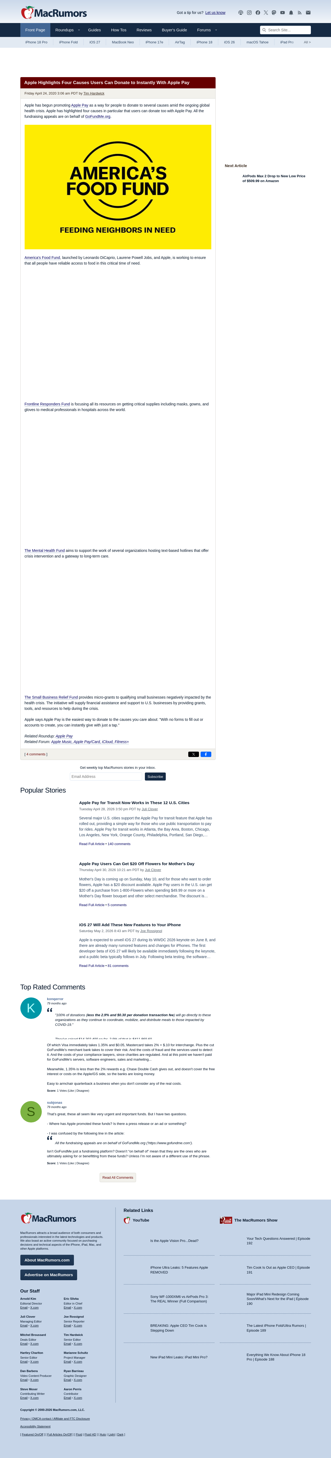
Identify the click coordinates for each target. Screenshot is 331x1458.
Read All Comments (118, 1178)
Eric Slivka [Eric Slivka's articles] (71, 1297)
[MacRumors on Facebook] (258, 13)
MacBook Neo (123, 42)
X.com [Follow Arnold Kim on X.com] (34, 1306)
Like (71, 1090)
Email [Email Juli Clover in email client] (24, 1324)
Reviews (144, 30)
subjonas (54, 1103)
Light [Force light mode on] (111, 1434)
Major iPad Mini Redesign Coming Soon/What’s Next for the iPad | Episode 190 (278, 1297)
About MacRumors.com (47, 1258)
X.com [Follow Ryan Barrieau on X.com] (78, 1378)
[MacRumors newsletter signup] (308, 13)
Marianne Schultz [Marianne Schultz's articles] (76, 1351)
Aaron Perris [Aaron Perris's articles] (72, 1387)
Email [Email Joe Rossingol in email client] (67, 1324)
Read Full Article (92, 844)
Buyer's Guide (174, 30)
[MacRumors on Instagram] (249, 13)
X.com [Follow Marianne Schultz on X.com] (78, 1360)
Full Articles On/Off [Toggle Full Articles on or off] (59, 1434)
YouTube (141, 1218)
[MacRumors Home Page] (53, 13)
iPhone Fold (68, 42)
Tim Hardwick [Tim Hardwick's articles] (73, 1333)
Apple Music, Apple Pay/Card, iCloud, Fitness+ (90, 742)
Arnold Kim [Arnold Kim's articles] (28, 1297)
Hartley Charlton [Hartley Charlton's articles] (31, 1351)
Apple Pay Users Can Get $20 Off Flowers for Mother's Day (142, 863)
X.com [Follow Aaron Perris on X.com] (78, 1396)
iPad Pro (287, 42)
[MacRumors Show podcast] (240, 13)
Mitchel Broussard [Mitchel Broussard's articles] (33, 1333)
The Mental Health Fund (45, 550)
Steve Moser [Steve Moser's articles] (29, 1387)
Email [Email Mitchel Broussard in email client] (24, 1342)
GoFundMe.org (97, 116)
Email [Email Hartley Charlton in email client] (24, 1360)
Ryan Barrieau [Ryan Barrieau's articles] (74, 1369)
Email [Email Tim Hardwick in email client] (67, 1342)
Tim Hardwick (93, 93)
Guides (94, 30)
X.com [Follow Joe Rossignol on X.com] (78, 1324)
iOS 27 (94, 42)
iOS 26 (229, 42)
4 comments (36, 754)
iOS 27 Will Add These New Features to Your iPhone (135, 924)
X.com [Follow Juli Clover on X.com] (34, 1324)
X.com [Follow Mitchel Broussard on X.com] (34, 1342)
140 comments (119, 844)
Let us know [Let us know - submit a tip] (215, 12)
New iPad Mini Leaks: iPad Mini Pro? (179, 1356)
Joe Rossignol (151, 931)
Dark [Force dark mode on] (120, 1434)
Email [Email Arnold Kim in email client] (24, 1306)
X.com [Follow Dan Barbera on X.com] (34, 1378)
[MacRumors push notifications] (291, 13)
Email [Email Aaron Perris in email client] (67, 1396)
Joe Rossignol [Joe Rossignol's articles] (74, 1315)
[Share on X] (193, 754)
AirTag (180, 42)
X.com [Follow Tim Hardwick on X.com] (78, 1342)
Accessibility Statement (35, 1426)
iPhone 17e (154, 42)
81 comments (118, 966)
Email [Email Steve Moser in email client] (24, 1396)
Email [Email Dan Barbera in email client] (24, 1378)
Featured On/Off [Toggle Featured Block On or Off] (32, 1434)
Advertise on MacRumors (49, 1273)
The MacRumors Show (255, 1218)
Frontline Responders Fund (47, 404)
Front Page (35, 30)
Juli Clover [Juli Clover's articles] (27, 1315)
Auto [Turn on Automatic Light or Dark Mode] (103, 1434)
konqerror (55, 999)
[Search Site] (285, 30)
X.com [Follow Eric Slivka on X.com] (78, 1306)
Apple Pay (79, 105)
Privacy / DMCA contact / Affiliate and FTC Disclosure (55, 1418)
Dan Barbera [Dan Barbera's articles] (29, 1369)
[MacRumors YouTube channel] (282, 13)
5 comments (117, 905)
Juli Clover (150, 809)
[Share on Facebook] (206, 754)
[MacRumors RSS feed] (299, 13)
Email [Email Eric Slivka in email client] (67, 1306)
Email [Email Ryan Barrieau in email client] (67, 1378)
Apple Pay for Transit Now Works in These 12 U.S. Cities (140, 802)
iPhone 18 (204, 42)
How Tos (118, 30)
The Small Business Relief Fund (51, 697)
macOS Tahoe (258, 42)
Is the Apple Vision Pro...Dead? (175, 1239)
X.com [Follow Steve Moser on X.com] (34, 1396)
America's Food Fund (42, 257)
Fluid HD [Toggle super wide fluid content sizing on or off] (90, 1434)
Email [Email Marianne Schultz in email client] (67, 1360)
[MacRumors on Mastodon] (274, 13)
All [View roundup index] (307, 42)
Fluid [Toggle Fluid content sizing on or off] (79, 1434)
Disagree (82, 1090)
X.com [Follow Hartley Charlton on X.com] (34, 1360)
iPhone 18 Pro (36, 42)
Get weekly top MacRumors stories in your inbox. (118, 768)
